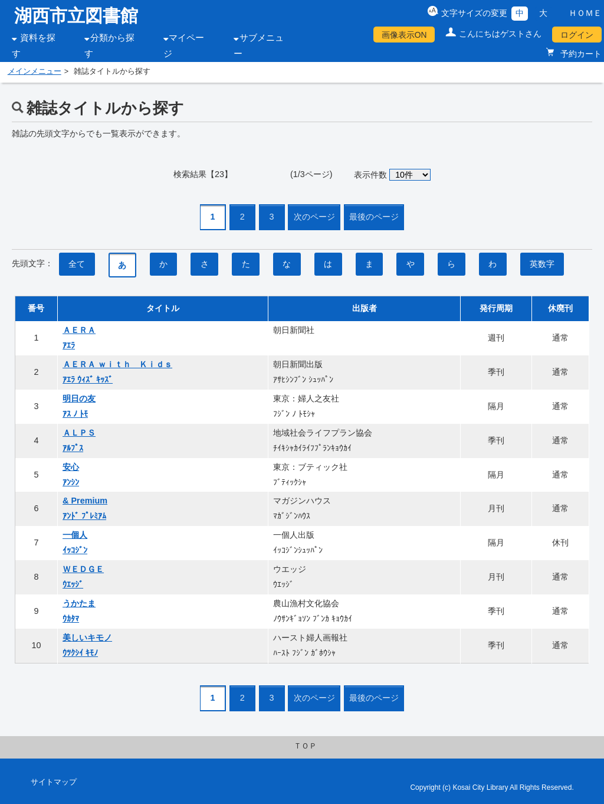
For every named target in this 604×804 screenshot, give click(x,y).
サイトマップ (54, 782)
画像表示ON (404, 35)
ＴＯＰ (305, 746)
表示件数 (370, 174)
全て (76, 264)
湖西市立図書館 (76, 15)
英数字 (542, 264)
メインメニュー (34, 71)
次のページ (314, 216)
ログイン (576, 35)
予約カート (580, 53)
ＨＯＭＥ (585, 13)
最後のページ (374, 216)
